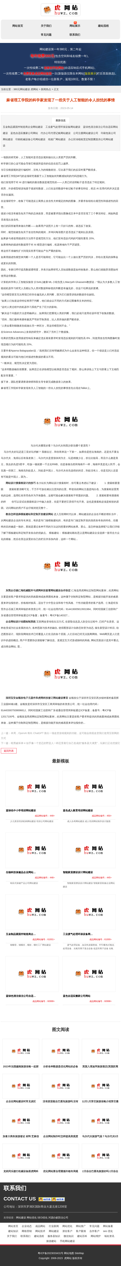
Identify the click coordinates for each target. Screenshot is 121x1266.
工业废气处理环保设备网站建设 (62, 126)
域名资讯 (109, 1236)
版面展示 (90, 73)
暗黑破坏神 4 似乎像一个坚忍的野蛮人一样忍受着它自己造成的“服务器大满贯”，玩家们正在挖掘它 (65, 743)
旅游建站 (51, 1241)
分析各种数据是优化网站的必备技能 (60, 1067)
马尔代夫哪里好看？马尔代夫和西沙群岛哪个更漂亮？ (61, 424)
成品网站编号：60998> (100, 1001)
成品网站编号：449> (45, 816)
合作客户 (94, 1231)
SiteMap (79, 1253)
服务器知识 (54, 1236)
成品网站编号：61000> (100, 939)
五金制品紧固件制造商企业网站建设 (23, 126)
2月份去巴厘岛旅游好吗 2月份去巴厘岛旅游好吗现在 (100, 1172)
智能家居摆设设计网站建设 (78, 872)
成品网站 (40, 1226)
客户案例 (81, 1231)
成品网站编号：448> (45, 877)
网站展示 (74, 24)
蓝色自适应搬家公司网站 (24, 133)
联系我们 (74, 34)
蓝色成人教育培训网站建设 (78, 810)
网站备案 (108, 1226)
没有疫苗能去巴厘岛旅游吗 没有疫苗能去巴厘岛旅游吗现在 (60, 1102)
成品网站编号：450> (102, 816)
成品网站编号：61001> (43, 939)
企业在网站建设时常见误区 (21, 1101)
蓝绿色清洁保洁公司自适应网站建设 (26, 995)
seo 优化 (108, 1231)
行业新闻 (54, 1226)
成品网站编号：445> (102, 877)
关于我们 (46, 25)
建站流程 (103, 25)
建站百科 (82, 1236)
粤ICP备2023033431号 (50, 1253)
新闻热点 (46, 89)
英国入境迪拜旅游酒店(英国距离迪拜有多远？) (100, 1067)
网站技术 (40, 1231)
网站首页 (17, 25)
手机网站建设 (67, 1241)
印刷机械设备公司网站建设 (30, 139)
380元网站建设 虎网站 (25, 89)
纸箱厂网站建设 (57, 139)
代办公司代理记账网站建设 (56, 133)
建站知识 (13, 1231)
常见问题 (46, 34)
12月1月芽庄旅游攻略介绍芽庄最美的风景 (100, 1102)
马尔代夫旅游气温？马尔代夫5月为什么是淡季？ (100, 1137)
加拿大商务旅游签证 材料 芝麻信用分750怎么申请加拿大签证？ (21, 1137)
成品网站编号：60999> (43, 1001)
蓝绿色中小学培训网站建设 (21, 810)
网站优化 (32, 1217)
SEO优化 (42, 1217)
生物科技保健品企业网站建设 (22, 872)
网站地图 (69, 1253)
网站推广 (81, 1226)
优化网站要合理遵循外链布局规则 (60, 1172)
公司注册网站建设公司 (85, 133)
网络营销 (27, 1231)
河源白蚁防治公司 (58, 1217)
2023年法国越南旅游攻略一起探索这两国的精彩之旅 (20, 1067)
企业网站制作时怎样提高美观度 (60, 1136)
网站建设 (21, 1217)
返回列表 (9, 750)
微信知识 (69, 1236)
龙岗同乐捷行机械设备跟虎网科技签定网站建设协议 (20, 1172)
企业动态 (27, 1226)
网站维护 (96, 1236)
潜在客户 (67, 1231)
